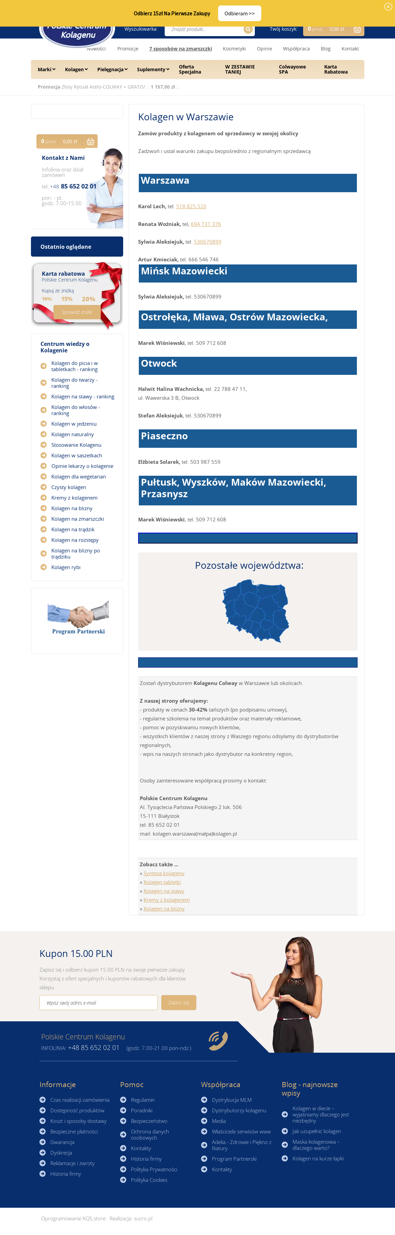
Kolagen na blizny (164, 908)
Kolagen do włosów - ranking (75, 410)
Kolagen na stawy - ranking (82, 396)
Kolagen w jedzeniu (74, 424)
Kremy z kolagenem (167, 899)
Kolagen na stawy (164, 890)
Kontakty (141, 1148)
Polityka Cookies (149, 1180)
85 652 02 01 (73, 186)
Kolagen (74, 69)
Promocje (127, 48)
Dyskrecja (61, 1152)
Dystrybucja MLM (232, 1100)
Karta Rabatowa (336, 69)
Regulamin (143, 1100)
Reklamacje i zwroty (72, 1163)
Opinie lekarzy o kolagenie (82, 466)
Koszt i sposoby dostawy (78, 1121)
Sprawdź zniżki (77, 312)
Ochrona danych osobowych (150, 1134)
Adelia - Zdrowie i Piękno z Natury (241, 1145)
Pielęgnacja (110, 69)
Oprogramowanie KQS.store (73, 1218)
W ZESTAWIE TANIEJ (240, 69)
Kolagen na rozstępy (75, 540)
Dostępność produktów (77, 1110)
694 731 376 (206, 223)
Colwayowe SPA (292, 69)
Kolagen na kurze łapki (318, 1158)
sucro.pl (143, 1218)
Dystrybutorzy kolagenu (239, 1110)
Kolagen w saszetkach (76, 455)
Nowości (96, 48)
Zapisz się (178, 1002)
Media (219, 1121)
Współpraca (296, 48)
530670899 (207, 241)
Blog (326, 48)
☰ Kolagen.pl (77, 28)
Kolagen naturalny (72, 434)
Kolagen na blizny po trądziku (75, 553)
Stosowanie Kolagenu (76, 445)
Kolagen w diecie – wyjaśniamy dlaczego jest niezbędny (321, 1114)
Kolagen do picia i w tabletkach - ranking (74, 366)
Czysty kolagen (68, 487)
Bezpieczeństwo (149, 1121)
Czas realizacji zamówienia (80, 1100)
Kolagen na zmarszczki (77, 519)
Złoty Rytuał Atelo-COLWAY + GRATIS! (104, 86)
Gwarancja (62, 1142)
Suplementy (151, 69)
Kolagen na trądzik (73, 529)
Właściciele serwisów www (241, 1131)
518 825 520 (191, 206)
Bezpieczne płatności (74, 1131)
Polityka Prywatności (154, 1169)
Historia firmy (65, 1174)
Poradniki (141, 1110)
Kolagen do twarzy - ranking (74, 383)
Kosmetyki (234, 48)
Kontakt (350, 48)
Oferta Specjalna (190, 69)
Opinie (264, 48)
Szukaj (247, 29)
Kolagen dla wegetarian (78, 476)
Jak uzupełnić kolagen (317, 1131)
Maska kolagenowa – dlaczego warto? (316, 1145)
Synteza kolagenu (164, 873)
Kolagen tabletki (162, 882)
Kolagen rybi (66, 567)
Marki (44, 69)
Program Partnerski (234, 1159)
